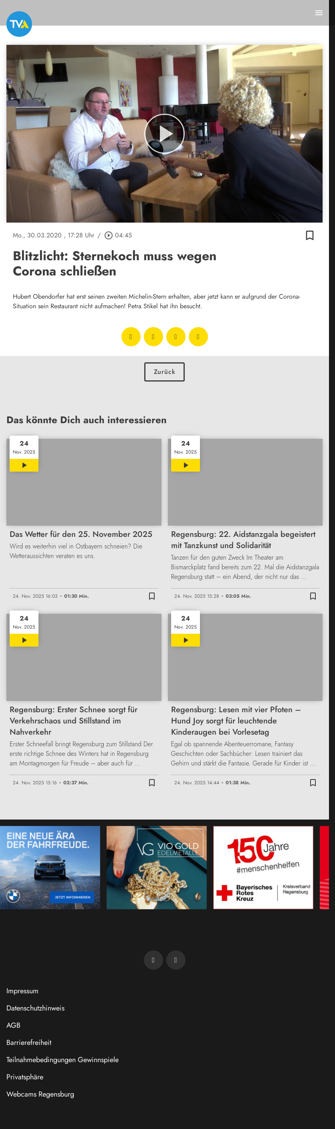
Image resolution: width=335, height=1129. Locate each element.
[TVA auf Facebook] (153, 960)
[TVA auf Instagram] (176, 960)
